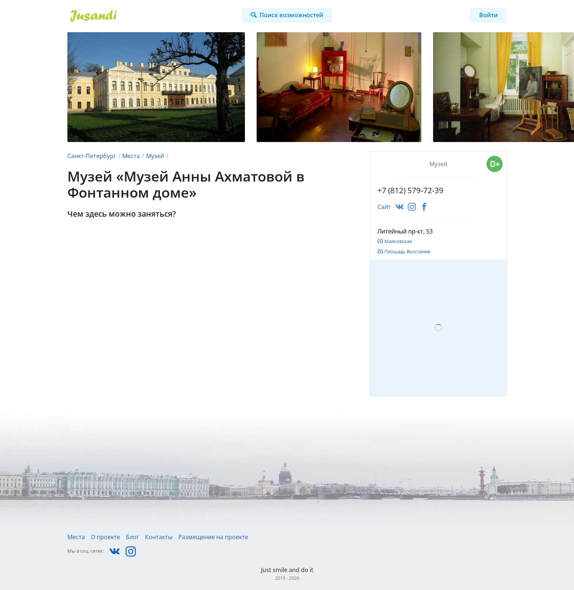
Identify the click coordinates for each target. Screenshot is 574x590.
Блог (132, 537)
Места (131, 156)
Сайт (384, 207)
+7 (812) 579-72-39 (410, 190)
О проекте (105, 537)
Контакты (158, 537)
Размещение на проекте (213, 537)
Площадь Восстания (407, 251)
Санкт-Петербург (91, 156)
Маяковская (398, 241)
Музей (155, 156)
